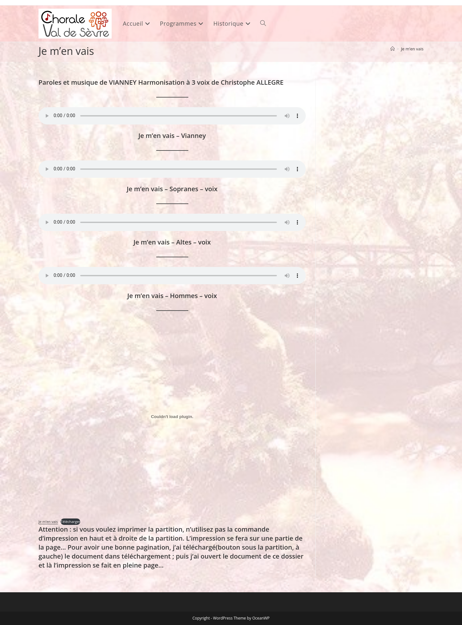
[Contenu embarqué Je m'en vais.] (172, 417)
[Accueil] (392, 49)
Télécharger (71, 521)
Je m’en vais (412, 49)
